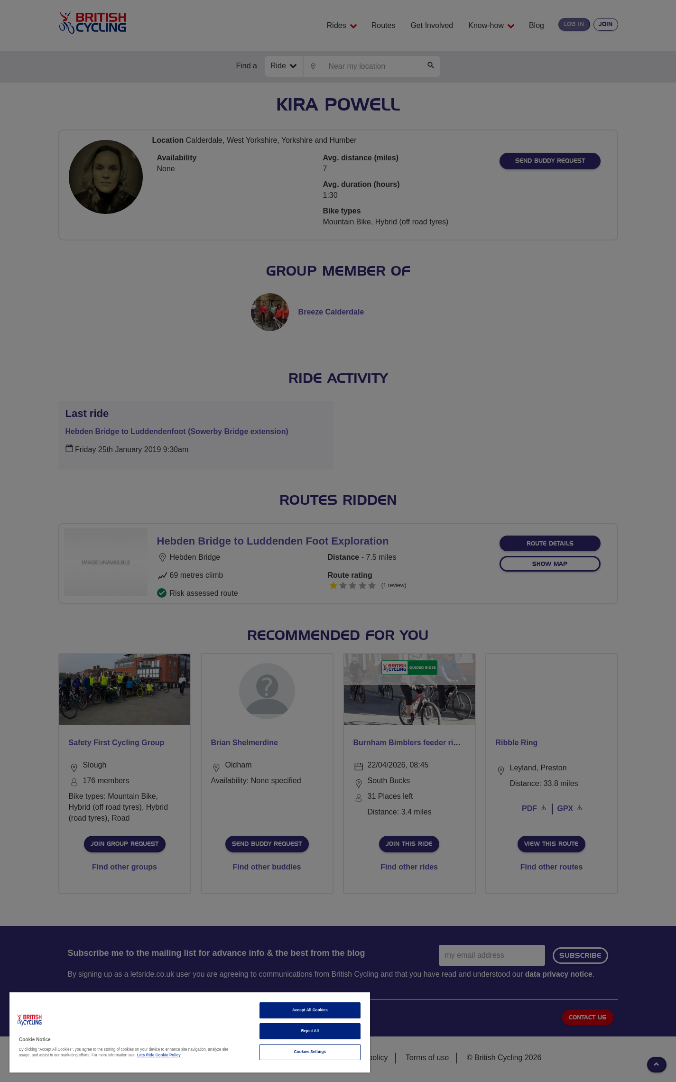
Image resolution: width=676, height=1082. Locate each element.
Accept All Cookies (310, 1010)
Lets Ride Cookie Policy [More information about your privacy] (159, 1055)
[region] (189, 1032)
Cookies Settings (310, 1052)
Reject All (310, 1031)
